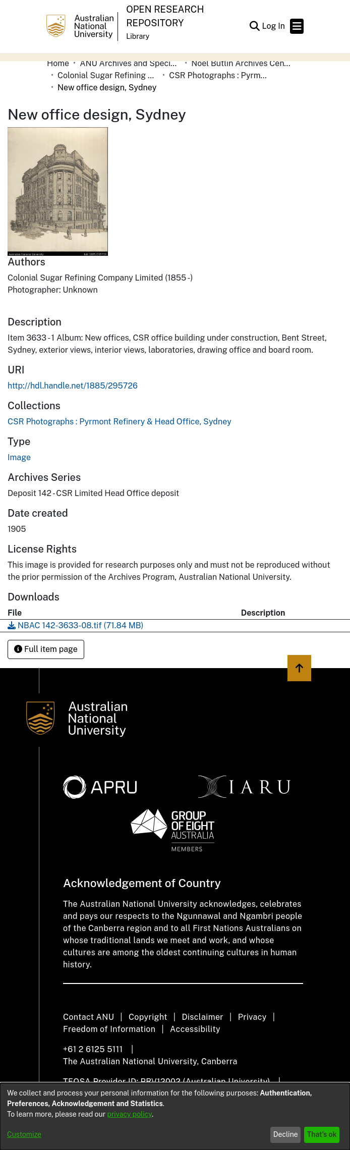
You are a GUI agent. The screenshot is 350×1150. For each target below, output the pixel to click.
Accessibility (195, 1029)
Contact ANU (88, 1017)
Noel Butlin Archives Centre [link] (241, 63)
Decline (285, 1134)
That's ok (322, 1134)
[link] (119, 421)
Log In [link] (274, 26)
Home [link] (58, 63)
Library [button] (137, 36)
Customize (24, 1134)
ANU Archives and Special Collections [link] (130, 63)
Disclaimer (202, 1017)
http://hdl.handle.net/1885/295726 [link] (73, 386)
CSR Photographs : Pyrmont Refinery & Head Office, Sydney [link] (219, 75)
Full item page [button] (46, 649)
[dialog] (175, 1116)
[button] (254, 26)
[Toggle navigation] (297, 26)
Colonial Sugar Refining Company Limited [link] (107, 75)
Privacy (252, 1017)
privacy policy (129, 1114)
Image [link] (19, 457)
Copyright (148, 1017)
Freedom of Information (109, 1029)
